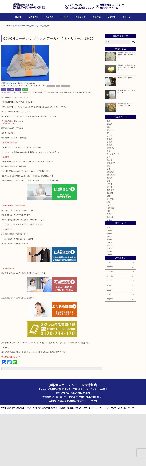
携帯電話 (110, 260)
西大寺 (109, 295)
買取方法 (97, 16)
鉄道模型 (110, 242)
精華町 (109, 292)
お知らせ (110, 269)
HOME (18, 16)
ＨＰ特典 (64, 16)
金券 (108, 209)
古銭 (108, 218)
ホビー (109, 257)
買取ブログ (81, 16)
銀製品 (109, 197)
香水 (108, 233)
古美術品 (110, 200)
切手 (108, 263)
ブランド (10, 142)
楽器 (108, 254)
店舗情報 (111, 16)
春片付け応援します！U (125, 130)
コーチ (17, 142)
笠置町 (109, 304)
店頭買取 (45, 460)
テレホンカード (113, 206)
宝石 (108, 179)
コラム (109, 272)
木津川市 (110, 280)
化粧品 (109, 230)
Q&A (85, 460)
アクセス (78, 460)
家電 (108, 248)
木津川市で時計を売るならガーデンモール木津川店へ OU (127, 107)
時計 (108, 185)
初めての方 (33, 16)
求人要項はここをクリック (10, 409)
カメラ (109, 188)
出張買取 (54, 460)
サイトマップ (111, 460)
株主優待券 (111, 215)
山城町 (109, 283)
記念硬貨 (110, 224)
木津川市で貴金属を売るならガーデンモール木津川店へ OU (126, 120)
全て (3, 142)
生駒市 (109, 301)
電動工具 (110, 251)
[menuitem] (18, 17)
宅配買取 (62, 460)
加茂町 (109, 286)
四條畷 (109, 307)
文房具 (109, 239)
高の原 (25, 142)
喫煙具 (109, 236)
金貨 (108, 221)
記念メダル (111, 227)
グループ (127, 16)
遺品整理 (70, 460)
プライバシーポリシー (97, 460)
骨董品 (109, 191)
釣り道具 (110, 245)
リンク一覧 (122, 460)
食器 (108, 203)
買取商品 (49, 16)
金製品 (109, 194)
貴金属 (109, 176)
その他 (109, 266)
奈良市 (109, 289)
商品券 (109, 212)
